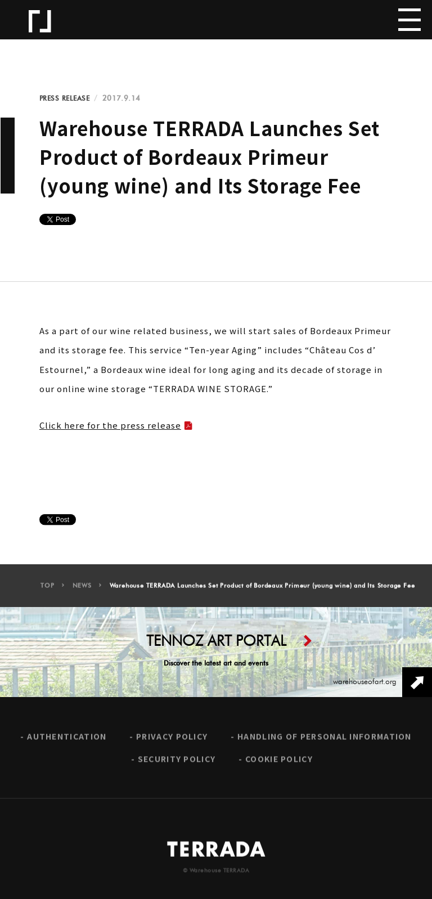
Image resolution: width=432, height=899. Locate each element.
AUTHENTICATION (66, 741)
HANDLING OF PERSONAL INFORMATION (324, 741)
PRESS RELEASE (64, 98)
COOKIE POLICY (279, 763)
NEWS (82, 590)
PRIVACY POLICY (172, 741)
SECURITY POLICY (177, 763)
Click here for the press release (110, 425)
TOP (47, 590)
